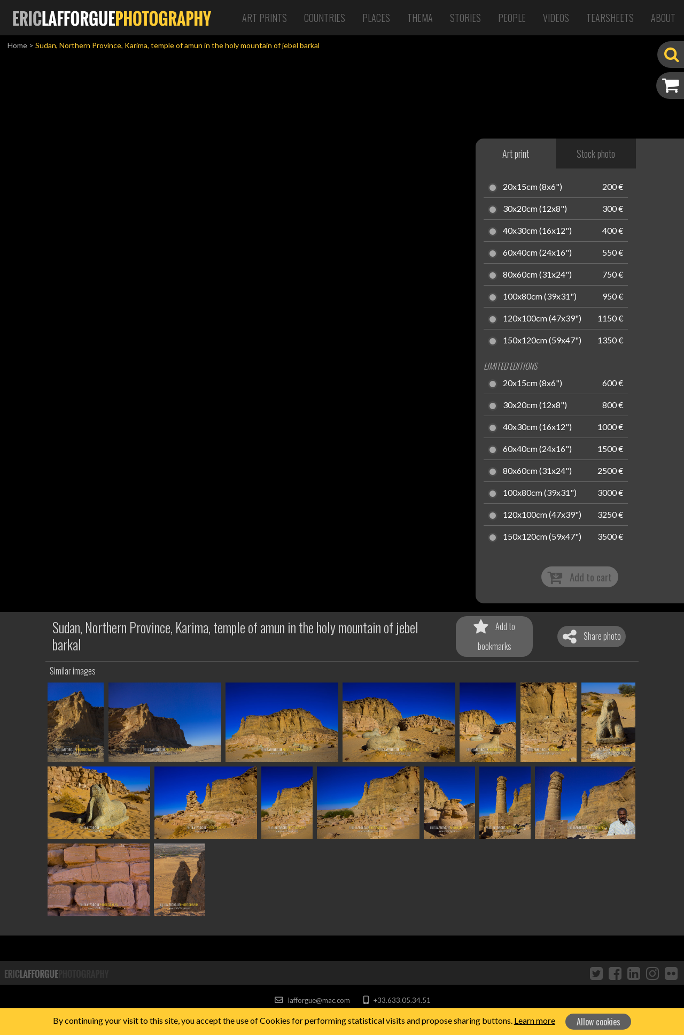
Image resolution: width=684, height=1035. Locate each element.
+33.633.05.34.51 (396, 1000)
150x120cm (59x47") (542, 340)
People (512, 18)
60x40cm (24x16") (537, 253)
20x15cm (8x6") (532, 187)
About (663, 18)
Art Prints (264, 18)
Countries (324, 18)
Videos (556, 18)
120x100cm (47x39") (542, 319)
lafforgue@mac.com (312, 1000)
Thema (420, 18)
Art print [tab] (515, 153)
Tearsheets (610, 18)
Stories (465, 18)
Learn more (534, 1020)
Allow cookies (598, 1021)
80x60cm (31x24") (537, 275)
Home (17, 45)
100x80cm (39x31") (540, 297)
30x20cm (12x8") (535, 209)
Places (376, 18)
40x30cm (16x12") (537, 231)
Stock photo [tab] (596, 153)
